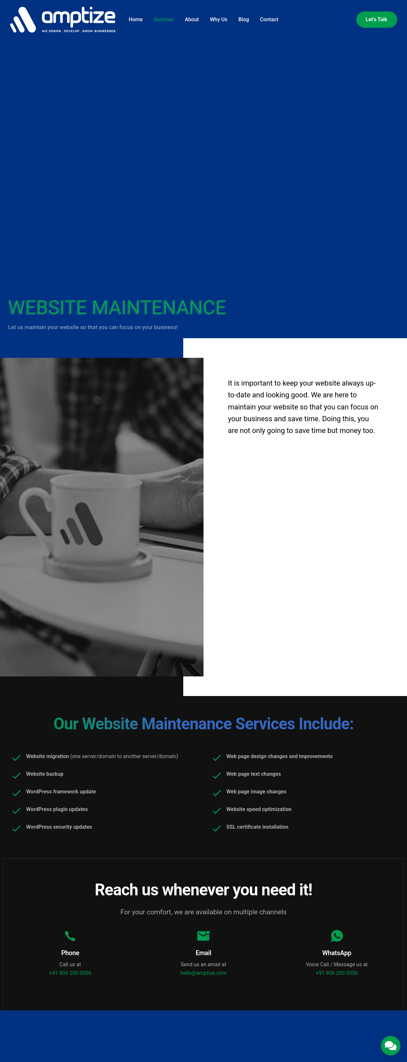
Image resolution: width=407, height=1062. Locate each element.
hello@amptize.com (203, 977)
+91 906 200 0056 (70, 977)
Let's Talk (376, 19)
